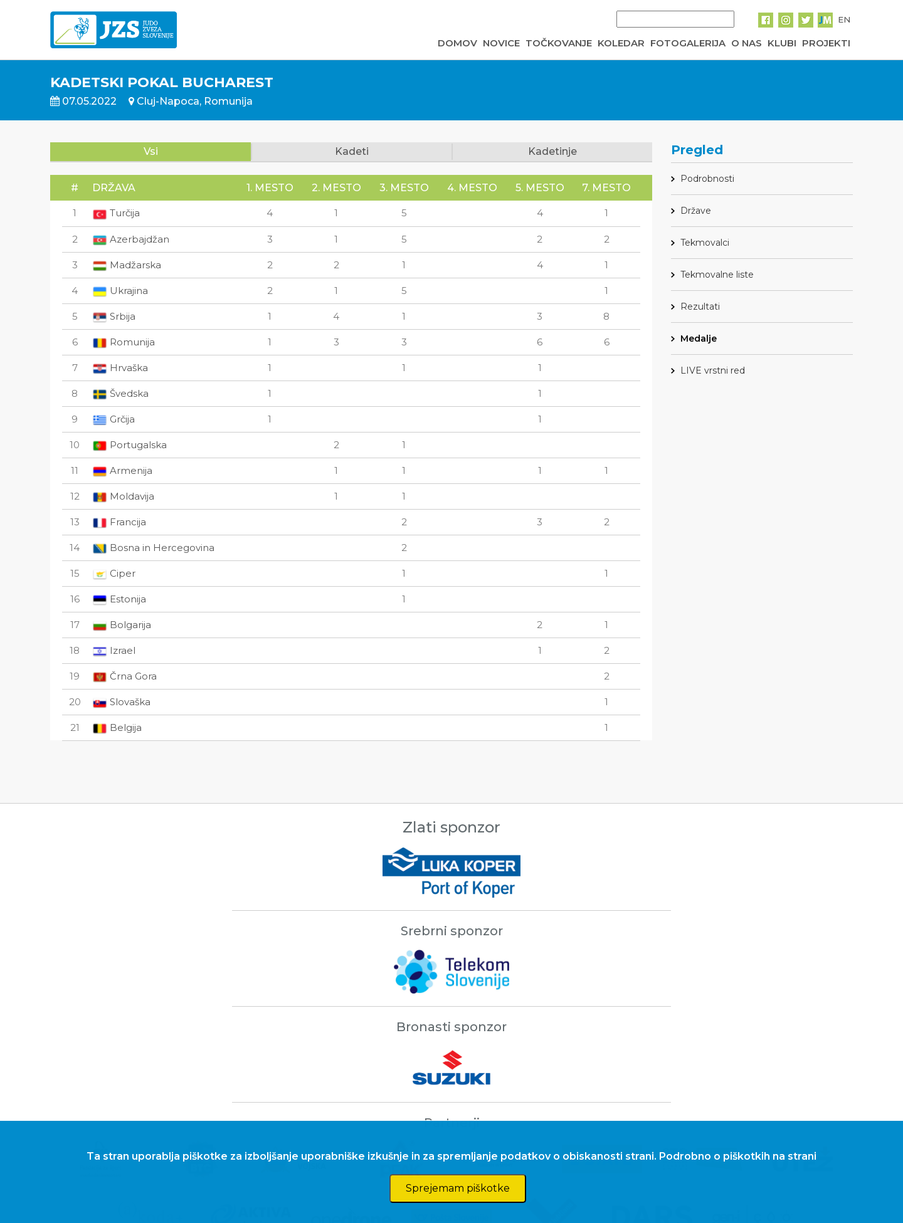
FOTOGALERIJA (688, 43)
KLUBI (782, 43)
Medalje (698, 338)
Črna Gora (124, 676)
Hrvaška (120, 368)
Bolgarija (121, 625)
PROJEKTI (826, 43)
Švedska (120, 393)
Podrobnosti (707, 178)
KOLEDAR (621, 43)
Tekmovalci (704, 242)
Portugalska (129, 445)
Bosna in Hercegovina (153, 548)
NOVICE (501, 43)
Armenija (122, 470)
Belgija (117, 727)
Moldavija (123, 496)
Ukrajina (120, 291)
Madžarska (126, 265)
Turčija (116, 213)
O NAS (746, 43)
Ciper (113, 573)
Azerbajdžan (130, 239)
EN (844, 19)
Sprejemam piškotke (458, 1188)
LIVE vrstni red (712, 370)
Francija (119, 522)
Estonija (119, 599)
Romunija (123, 342)
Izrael (113, 650)
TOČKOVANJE (558, 43)
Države (695, 210)
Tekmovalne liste (717, 274)
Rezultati (700, 306)
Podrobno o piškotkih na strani (737, 1156)
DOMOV (457, 43)
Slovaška (121, 702)
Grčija (113, 419)
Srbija (113, 316)
